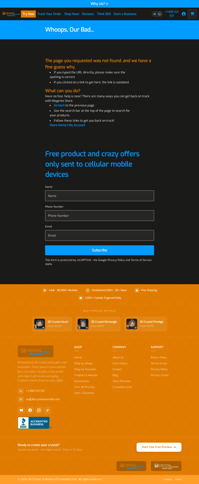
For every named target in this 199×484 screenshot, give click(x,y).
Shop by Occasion (85, 369)
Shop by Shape (83, 363)
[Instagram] (38, 410)
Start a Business (125, 14)
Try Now (28, 14)
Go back (59, 105)
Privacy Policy (159, 369)
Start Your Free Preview (159, 447)
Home (78, 357)
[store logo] (11, 14)
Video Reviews (121, 381)
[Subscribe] (99, 250)
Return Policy (159, 357)
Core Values (120, 363)
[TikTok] (47, 410)
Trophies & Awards (85, 375)
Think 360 (104, 14)
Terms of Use (159, 363)
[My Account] (183, 14)
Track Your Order (49, 14)
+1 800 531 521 (171, 14)
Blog (115, 375)
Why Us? (99, 4)
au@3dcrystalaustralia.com (39, 399)
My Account (77, 125)
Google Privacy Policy (111, 260)
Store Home (58, 125)
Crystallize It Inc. (123, 387)
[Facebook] (30, 410)
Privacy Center (160, 375)
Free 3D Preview (84, 387)
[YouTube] (21, 410)
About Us (118, 357)
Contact (117, 369)
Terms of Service (141, 260)
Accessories (81, 381)
